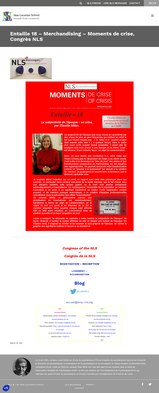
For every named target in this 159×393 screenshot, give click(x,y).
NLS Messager (73, 384)
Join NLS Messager (115, 3)
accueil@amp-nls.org (79, 302)
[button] (6, 388)
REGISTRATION (69, 263)
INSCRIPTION (90, 263)
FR (154, 3)
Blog (79, 283)
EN (150, 3)
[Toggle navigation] (153, 16)
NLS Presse (94, 3)
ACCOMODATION (79, 274)
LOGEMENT (78, 271)
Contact (134, 3)
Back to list (16, 343)
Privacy (90, 384)
